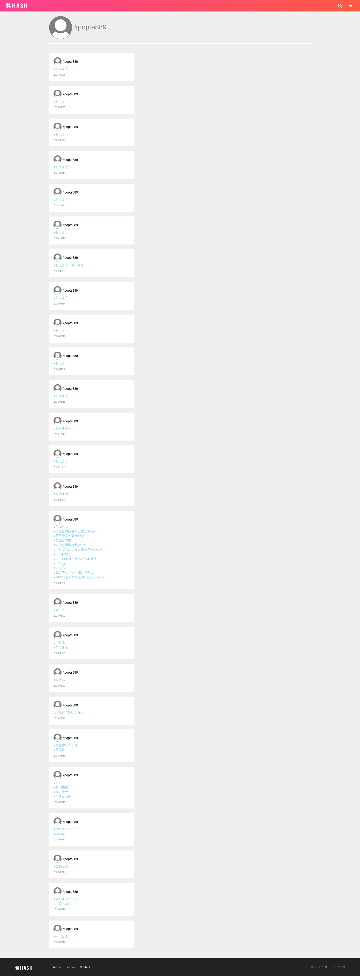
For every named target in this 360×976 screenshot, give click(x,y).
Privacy (70, 967)
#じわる (59, 642)
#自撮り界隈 (62, 540)
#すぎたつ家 (62, 796)
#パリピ (59, 712)
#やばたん (60, 936)
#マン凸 (59, 568)
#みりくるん (75, 712)
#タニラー (60, 792)
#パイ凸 (59, 563)
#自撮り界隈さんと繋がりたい (75, 531)
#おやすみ (60, 494)
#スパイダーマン (65, 899)
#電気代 (59, 749)
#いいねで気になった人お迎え (75, 559)
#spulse (59, 833)
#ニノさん (60, 647)
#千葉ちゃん (62, 903)
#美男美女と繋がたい (68, 536)
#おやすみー (62, 428)
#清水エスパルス (65, 829)
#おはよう (60, 69)
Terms (57, 967)
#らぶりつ (60, 526)
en (312, 966)
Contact (85, 967)
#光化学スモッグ (65, 745)
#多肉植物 (60, 787)
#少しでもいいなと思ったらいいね (78, 549)
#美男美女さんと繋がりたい (73, 572)
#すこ (57, 782)
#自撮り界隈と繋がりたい (72, 545)
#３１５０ (60, 610)
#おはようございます (68, 265)
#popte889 (70, 61)
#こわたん (60, 866)
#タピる (59, 680)
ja (319, 966)
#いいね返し (62, 554)
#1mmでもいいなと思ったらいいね (78, 577)
